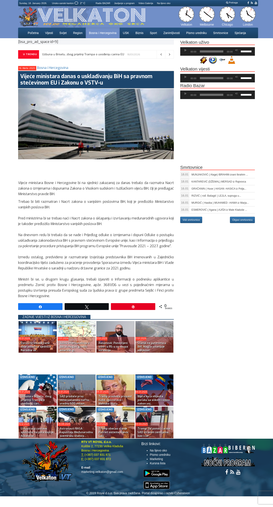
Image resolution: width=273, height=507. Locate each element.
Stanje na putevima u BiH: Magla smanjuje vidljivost (152, 346)
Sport (153, 33)
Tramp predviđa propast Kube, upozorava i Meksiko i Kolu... (115, 399)
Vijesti (49, 33)
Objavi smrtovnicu (242, 219)
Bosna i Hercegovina (102, 33)
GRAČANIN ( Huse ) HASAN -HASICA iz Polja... (219, 188)
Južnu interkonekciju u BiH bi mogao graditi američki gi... (75, 346)
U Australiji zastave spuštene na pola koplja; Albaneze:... (37, 432)
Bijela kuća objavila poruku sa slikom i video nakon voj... (154, 399)
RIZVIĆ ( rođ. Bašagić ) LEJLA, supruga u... (216, 195)
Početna (33, 33)
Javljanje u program (124, 3)
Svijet (63, 33)
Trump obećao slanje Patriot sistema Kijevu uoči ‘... (113, 432)
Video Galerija (145, 3)
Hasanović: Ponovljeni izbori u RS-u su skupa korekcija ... (113, 346)
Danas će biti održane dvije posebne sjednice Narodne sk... (36, 346)
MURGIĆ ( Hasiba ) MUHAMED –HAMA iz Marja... (220, 202)
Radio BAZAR (103, 3)
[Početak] (185, 50)
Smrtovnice (220, 33)
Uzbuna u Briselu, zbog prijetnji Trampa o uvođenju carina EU (83, 54)
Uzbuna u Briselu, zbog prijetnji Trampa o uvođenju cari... (36, 399)
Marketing (156, 459)
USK (126, 33)
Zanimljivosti (171, 33)
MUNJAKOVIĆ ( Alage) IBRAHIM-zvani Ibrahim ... (220, 174)
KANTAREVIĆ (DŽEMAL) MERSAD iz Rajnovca (219, 181)
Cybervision (182, 493)
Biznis (139, 33)
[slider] (212, 51)
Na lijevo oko (163, 3)
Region (78, 33)
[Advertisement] (95, 168)
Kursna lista (158, 463)
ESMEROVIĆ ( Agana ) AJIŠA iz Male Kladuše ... (219, 209)
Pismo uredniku (196, 33)
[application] (217, 51)
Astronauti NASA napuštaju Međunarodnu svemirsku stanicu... (76, 432)
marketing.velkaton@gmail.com (102, 471)
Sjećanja (240, 33)
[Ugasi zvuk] (236, 50)
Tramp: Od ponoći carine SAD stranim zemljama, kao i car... (154, 432)
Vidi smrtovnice (191, 219)
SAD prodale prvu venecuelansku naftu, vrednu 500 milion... (75, 399)
